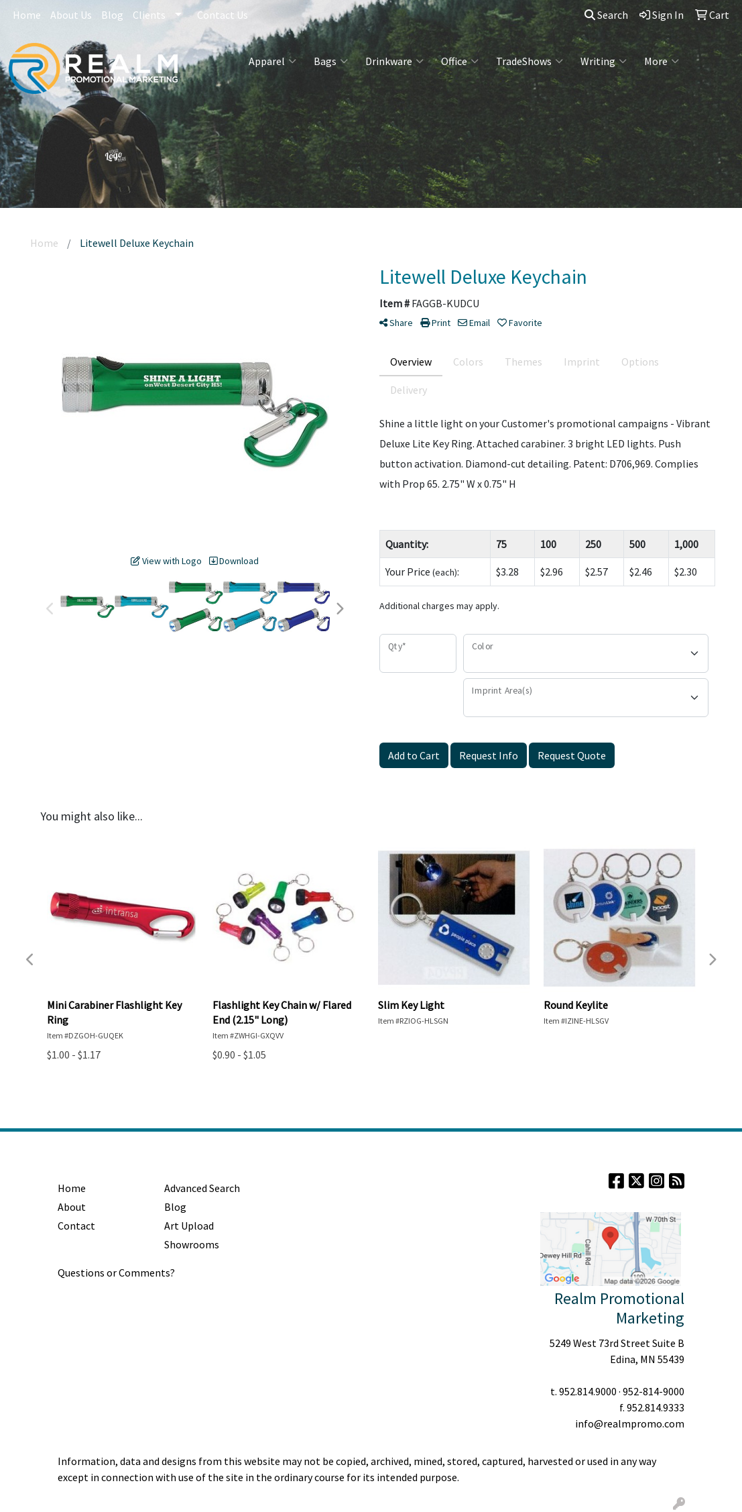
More (661, 61)
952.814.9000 (588, 1391)
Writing (603, 61)
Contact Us (222, 14)
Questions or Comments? (116, 1272)
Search (606, 14)
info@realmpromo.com (629, 1423)
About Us (71, 14)
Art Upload (189, 1225)
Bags (331, 61)
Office (460, 61)
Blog (112, 14)
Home (27, 14)
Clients (149, 14)
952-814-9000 (653, 1391)
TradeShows (529, 61)
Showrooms (191, 1244)
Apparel (272, 61)
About (72, 1206)
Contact (76, 1225)
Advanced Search (202, 1188)
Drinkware (394, 61)
